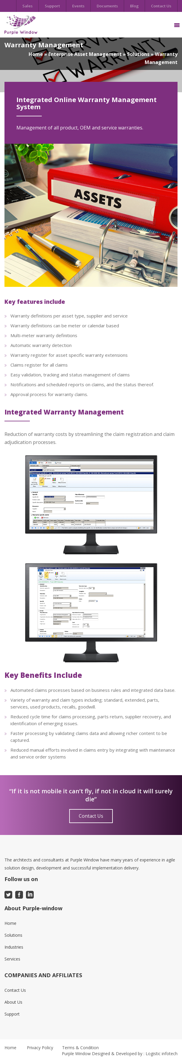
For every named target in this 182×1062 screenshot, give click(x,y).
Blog (134, 6)
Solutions (138, 54)
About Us (13, 1002)
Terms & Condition (80, 1047)
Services (12, 959)
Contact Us (161, 6)
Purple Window (76, 1053)
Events (78, 6)
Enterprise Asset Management (85, 54)
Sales (27, 6)
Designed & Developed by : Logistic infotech (135, 1053)
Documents (107, 6)
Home (36, 54)
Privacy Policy (40, 1047)
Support (52, 6)
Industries (13, 947)
